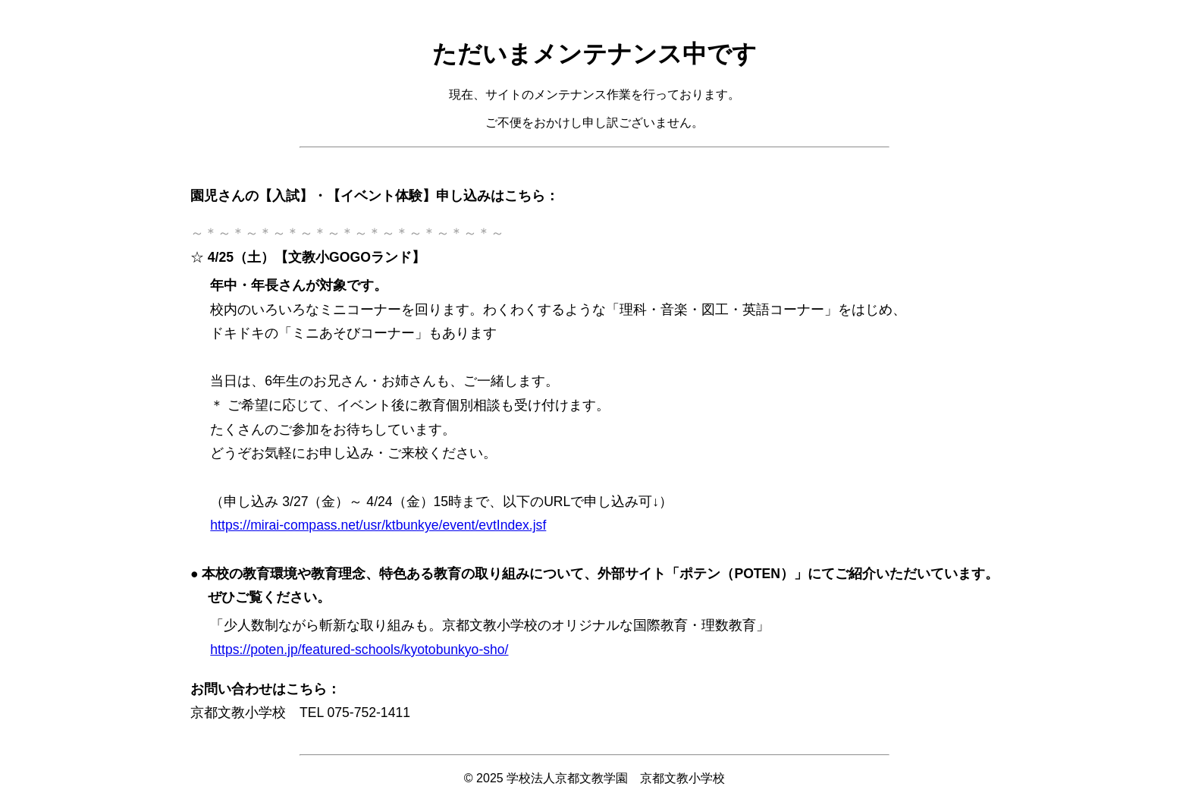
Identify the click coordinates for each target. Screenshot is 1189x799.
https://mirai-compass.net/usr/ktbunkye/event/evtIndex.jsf (378, 525)
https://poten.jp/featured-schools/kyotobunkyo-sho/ (359, 649)
